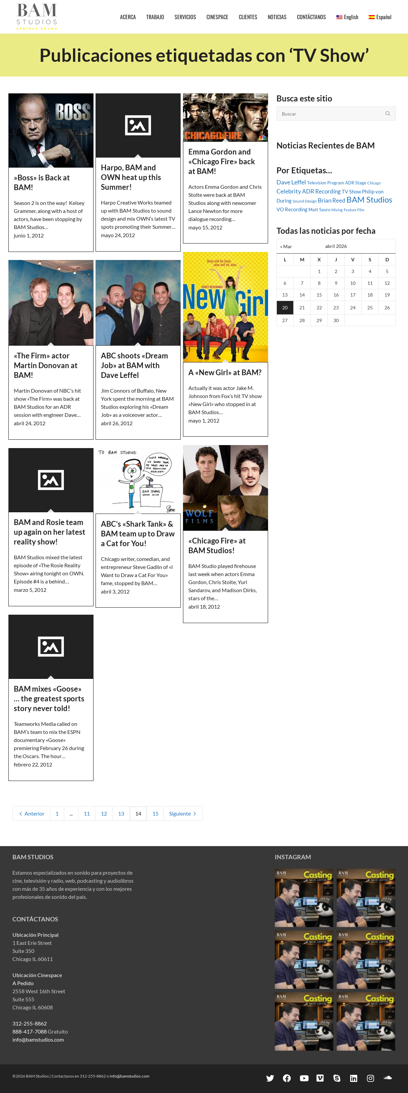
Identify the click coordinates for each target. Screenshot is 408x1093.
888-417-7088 (29, 1031)
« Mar (286, 246)
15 (155, 813)
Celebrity (288, 191)
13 (121, 813)
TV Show (351, 191)
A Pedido (23, 983)
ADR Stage (355, 182)
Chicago (374, 183)
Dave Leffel (291, 182)
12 (104, 813)
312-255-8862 (29, 1023)
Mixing (337, 210)
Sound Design (305, 201)
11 (87, 813)
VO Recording (291, 209)
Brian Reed (331, 200)
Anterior (31, 813)
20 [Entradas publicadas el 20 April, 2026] (285, 307)
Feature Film (354, 210)
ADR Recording (321, 191)
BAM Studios (369, 199)
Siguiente (183, 813)
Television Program (325, 182)
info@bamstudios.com (38, 1039)
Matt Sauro (319, 209)
